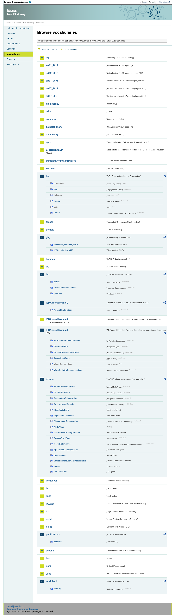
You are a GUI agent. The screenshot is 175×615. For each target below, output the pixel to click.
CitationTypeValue (62, 392)
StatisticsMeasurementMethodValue (70, 461)
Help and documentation (18, 28)
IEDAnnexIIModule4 (57, 330)
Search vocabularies (49, 49)
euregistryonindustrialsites (61, 161)
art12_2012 (52, 65)
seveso (50, 550)
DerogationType (61, 346)
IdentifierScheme (61, 410)
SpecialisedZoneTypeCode (66, 450)
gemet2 (50, 229)
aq (47, 57)
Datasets (11, 33)
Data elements (13, 44)
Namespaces (13, 64)
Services (11, 59)
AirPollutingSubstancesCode (67, 340)
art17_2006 (52, 80)
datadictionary (54, 127)
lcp (47, 511)
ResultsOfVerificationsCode (66, 352)
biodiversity (52, 104)
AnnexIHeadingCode (63, 310)
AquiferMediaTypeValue (64, 386)
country (57, 589)
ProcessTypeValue (62, 438)
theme (57, 466)
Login (145, 2)
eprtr (48, 142)
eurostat (50, 168)
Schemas (11, 49)
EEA (18, 2)
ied (47, 274)
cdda (48, 111)
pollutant (58, 293)
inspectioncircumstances (65, 287)
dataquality (52, 134)
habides (50, 259)
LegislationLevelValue (64, 415)
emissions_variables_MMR (66, 245)
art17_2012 (52, 88)
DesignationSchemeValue (65, 398)
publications (53, 534)
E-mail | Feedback (15, 606)
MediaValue (59, 427)
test (48, 558)
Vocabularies (13, 54)
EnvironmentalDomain (64, 404)
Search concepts (70, 49)
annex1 (57, 282)
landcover (51, 480)
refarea (57, 201)
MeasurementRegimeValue (66, 421)
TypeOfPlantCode (62, 358)
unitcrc (57, 213)
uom (48, 566)
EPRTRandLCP (54, 150)
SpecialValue (59, 455)
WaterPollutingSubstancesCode (68, 370)
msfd (49, 519)
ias (47, 266)
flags (56, 189)
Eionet (18, 23)
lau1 (48, 488)
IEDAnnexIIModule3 (57, 319)
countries (58, 542)
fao (48, 176)
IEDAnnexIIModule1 (57, 303)
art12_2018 (52, 73)
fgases (50, 222)
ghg (48, 237)
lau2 (48, 496)
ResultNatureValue (62, 444)
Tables (10, 38)
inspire (50, 379)
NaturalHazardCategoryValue (67, 432)
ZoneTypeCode (60, 472)
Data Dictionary (28, 23)
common (51, 119)
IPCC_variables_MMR (63, 250)
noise (49, 527)
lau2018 (50, 504)
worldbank (52, 581)
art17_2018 (52, 96)
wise (48, 573)
